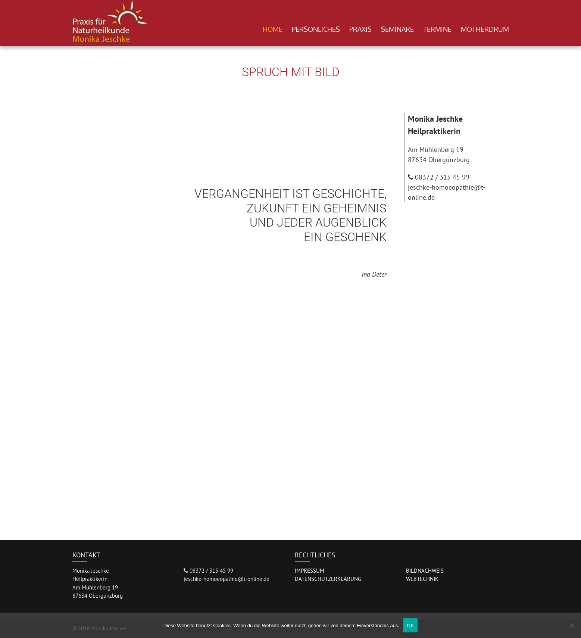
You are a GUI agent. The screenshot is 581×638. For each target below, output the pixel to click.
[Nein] (571, 625)
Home (272, 29)
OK (410, 625)
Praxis (360, 29)
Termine (437, 29)
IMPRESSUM (309, 570)
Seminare (397, 29)
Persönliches (316, 29)
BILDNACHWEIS (425, 570)
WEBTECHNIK (422, 578)
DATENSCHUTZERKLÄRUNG (328, 578)
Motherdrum (485, 29)
